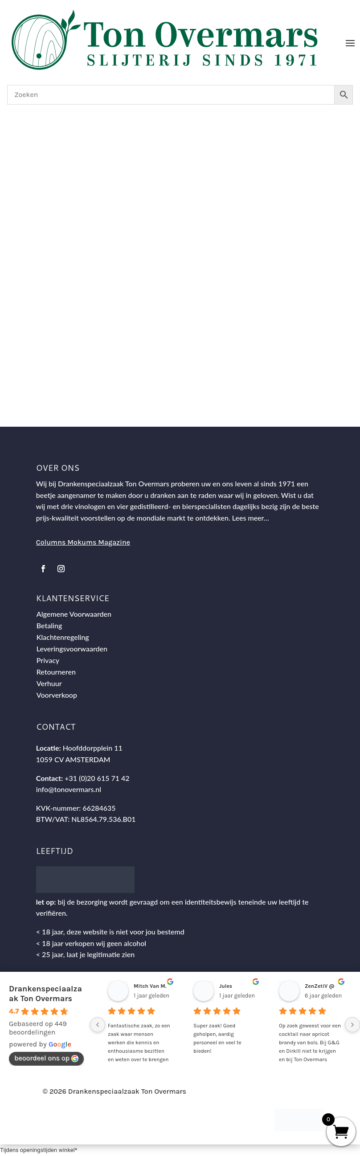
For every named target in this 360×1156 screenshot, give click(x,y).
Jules (225, 986)
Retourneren (56, 671)
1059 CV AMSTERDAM (73, 759)
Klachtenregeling (63, 637)
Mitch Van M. (150, 986)
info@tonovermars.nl (68, 789)
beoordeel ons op (46, 1058)
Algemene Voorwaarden (74, 614)
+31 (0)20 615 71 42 (97, 778)
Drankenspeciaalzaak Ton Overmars (45, 993)
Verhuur (49, 683)
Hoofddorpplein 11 (93, 748)
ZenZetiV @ (320, 986)
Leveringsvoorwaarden (72, 648)
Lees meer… (250, 517)
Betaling (49, 625)
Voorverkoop (57, 695)
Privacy (48, 660)
